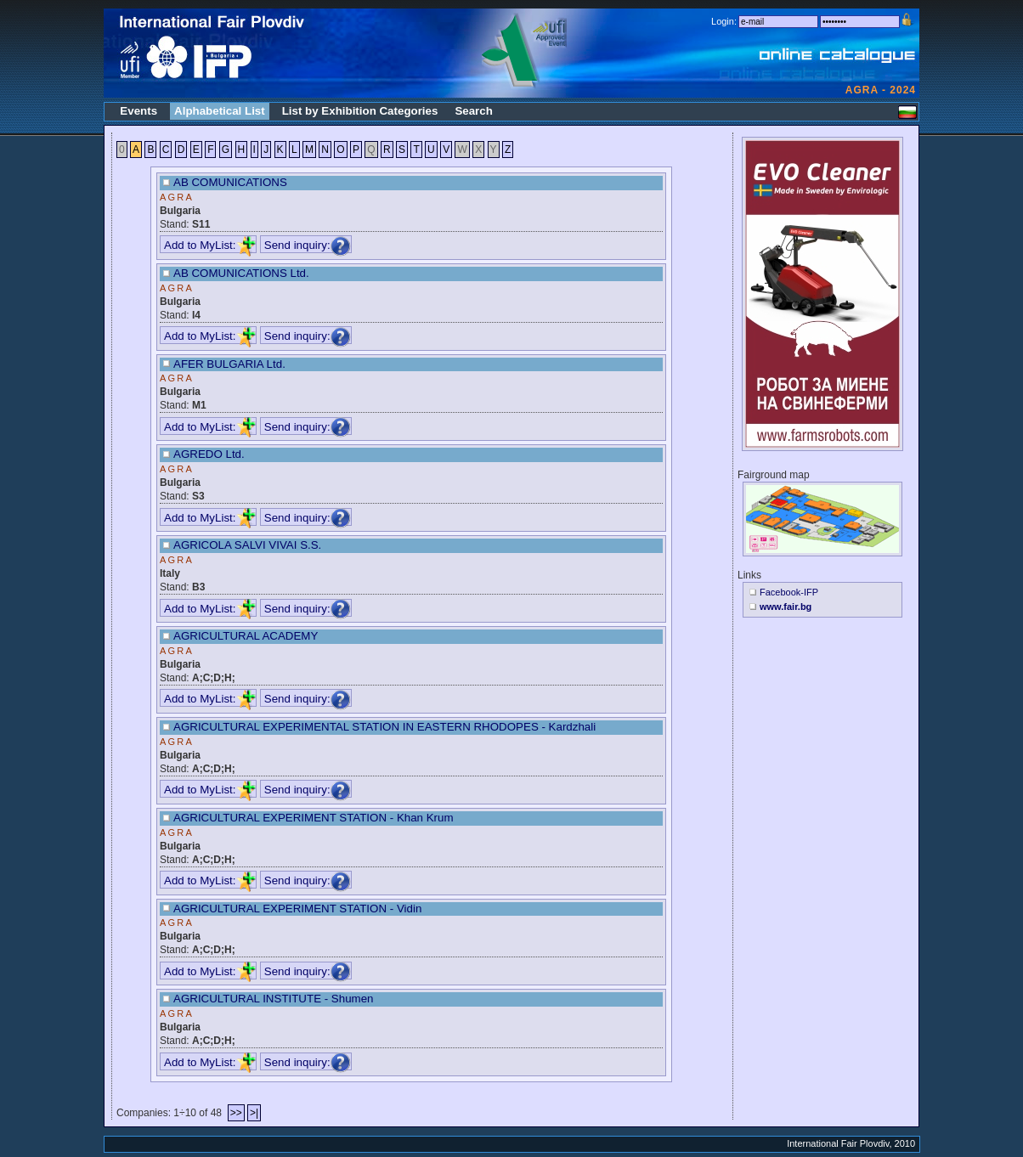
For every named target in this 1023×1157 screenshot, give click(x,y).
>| (254, 1113)
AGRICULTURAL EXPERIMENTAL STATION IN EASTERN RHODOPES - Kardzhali (384, 726)
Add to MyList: (210, 245)
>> (236, 1113)
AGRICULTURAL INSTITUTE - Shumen (273, 998)
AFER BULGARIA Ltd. (229, 364)
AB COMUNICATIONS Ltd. (241, 273)
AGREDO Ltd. (209, 454)
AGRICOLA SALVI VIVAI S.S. (247, 545)
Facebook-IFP (789, 592)
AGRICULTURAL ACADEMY (245, 635)
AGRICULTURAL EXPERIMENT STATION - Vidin (297, 908)
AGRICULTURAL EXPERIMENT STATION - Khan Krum (313, 817)
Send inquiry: (307, 245)
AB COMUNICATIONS (230, 182)
